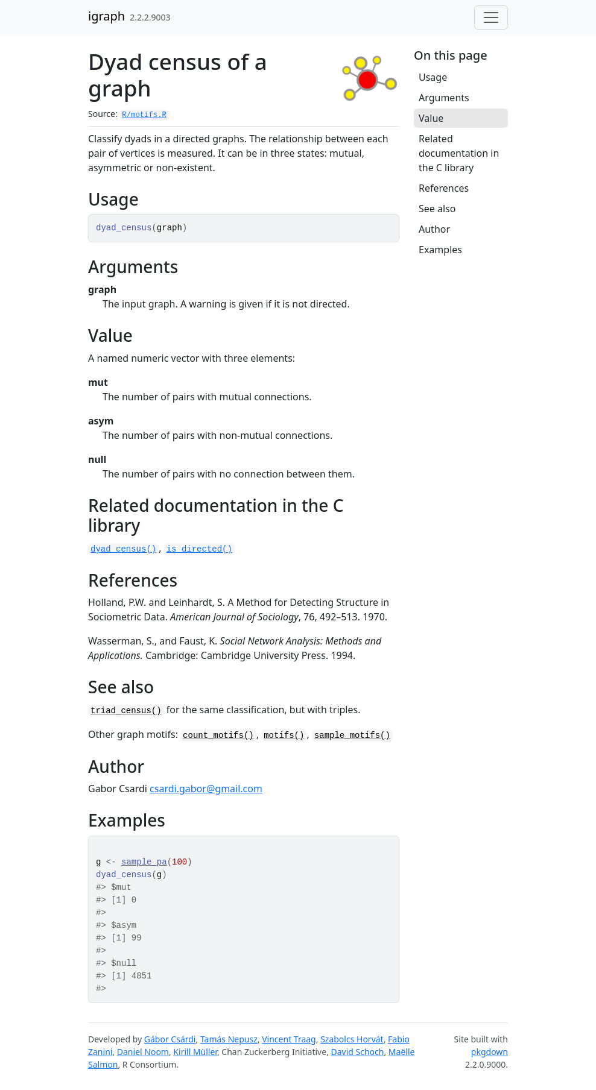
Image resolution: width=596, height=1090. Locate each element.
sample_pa (144, 862)
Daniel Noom (143, 1051)
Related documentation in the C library (459, 153)
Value (431, 118)
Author (434, 229)
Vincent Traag (289, 1039)
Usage (433, 77)
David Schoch (357, 1051)
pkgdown (489, 1051)
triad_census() (126, 711)
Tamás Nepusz (229, 1039)
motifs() (284, 735)
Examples (440, 249)
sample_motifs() (352, 735)
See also (437, 208)
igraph (106, 16)
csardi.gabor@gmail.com (206, 788)
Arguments (444, 97)
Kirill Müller (195, 1051)
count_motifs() (218, 735)
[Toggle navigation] (491, 17)
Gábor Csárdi (170, 1039)
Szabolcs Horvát (352, 1039)
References (444, 188)
